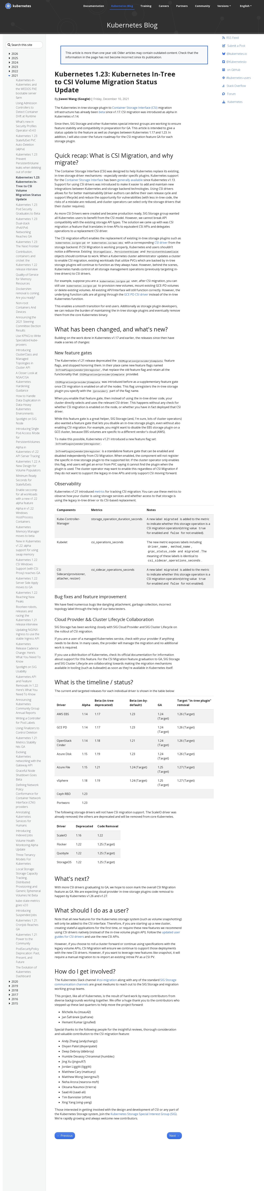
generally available (130, 180)
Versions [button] (223, 6)
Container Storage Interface (84, 180)
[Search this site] (24, 44)
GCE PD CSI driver (136, 294)
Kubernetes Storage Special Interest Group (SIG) (144, 1114)
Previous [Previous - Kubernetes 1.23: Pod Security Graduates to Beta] (65, 1136)
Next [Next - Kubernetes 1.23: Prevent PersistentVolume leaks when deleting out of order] (174, 1136)
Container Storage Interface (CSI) (134, 108)
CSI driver (161, 243)
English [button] (244, 6)
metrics (99, 492)
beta (102, 112)
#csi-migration (107, 980)
